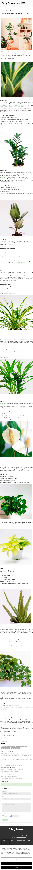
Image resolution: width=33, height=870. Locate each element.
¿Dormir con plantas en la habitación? (9, 776)
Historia (12, 840)
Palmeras (2, 339)
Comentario (4, 801)
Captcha (3, 813)
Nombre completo (5, 791)
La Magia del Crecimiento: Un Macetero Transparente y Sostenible (16, 763)
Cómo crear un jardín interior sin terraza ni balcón (12, 765)
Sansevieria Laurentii (20, 105)
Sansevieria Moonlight (6, 105)
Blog (28, 840)
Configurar (16, 859)
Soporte (5, 840)
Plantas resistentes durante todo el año (10, 771)
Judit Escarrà (9, 15)
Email (3, 796)
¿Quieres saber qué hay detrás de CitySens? (11, 753)
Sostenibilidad (21, 840)
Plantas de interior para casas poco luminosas (11, 778)
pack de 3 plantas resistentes (18, 262)
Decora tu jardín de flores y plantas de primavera (12, 769)
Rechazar (16, 863)
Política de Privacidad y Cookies (14, 855)
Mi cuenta (21, 843)
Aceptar (16, 867)
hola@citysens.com (21, 837)
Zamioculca (4, 177)
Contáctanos (13, 843)
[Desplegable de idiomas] (20, 3)
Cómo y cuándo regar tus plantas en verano (11, 774)
